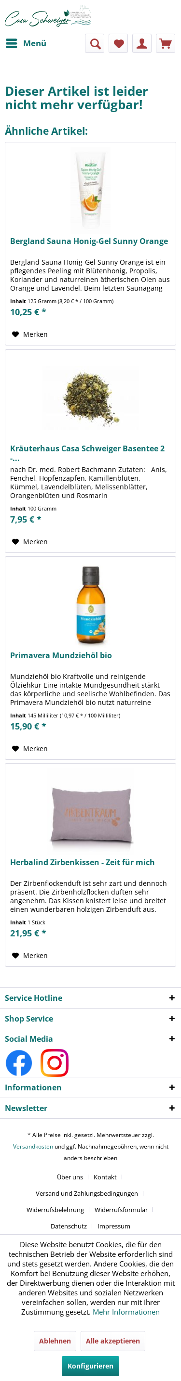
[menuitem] (25, 43)
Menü (26, 42)
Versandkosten (33, 1146)
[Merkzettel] (118, 43)
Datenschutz (69, 1226)
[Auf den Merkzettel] (30, 334)
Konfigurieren (90, 1365)
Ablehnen (55, 1340)
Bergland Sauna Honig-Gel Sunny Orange (89, 241)
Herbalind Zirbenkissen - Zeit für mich (82, 862)
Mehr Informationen (126, 1312)
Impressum (113, 1226)
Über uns (70, 1177)
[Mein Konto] (142, 43)
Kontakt (105, 1177)
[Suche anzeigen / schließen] (94, 43)
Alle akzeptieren (113, 1340)
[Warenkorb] (165, 43)
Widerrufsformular (121, 1209)
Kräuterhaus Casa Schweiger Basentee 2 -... (87, 453)
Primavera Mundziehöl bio (61, 656)
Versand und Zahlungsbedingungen (87, 1193)
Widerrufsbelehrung (55, 1209)
